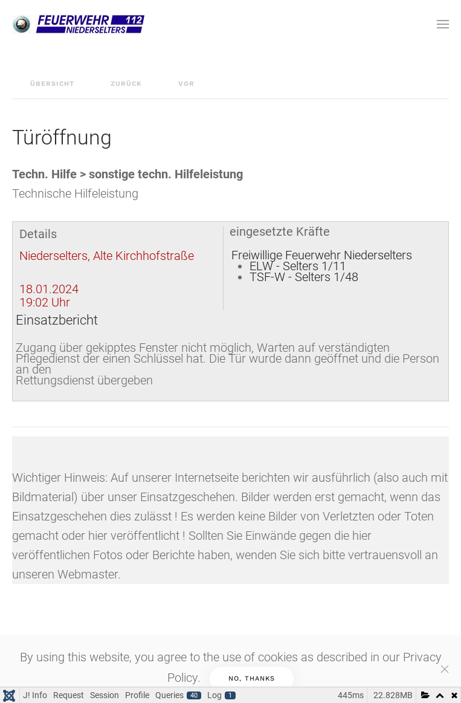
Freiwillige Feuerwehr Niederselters (321, 255)
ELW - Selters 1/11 (298, 266)
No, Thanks (251, 678)
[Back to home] (78, 24)
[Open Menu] (443, 24)
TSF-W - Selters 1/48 (304, 277)
